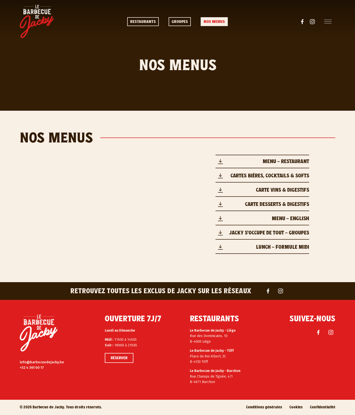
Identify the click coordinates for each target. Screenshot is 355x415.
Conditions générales (264, 407)
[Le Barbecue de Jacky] (38, 333)
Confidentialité (322, 407)
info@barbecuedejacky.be (42, 362)
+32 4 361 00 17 (32, 368)
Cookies (295, 407)
